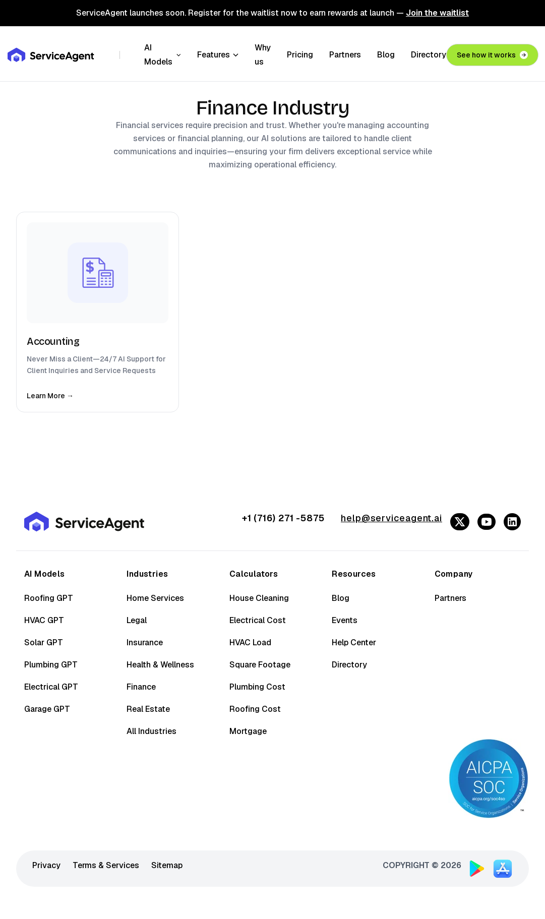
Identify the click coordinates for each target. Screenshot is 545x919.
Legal (137, 620)
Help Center (354, 642)
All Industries (151, 731)
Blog (386, 52)
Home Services (155, 598)
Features (217, 52)
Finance (141, 687)
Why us (263, 52)
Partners (345, 52)
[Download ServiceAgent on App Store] (503, 867)
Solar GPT (43, 642)
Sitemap (167, 865)
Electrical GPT (51, 687)
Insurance (145, 642)
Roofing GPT (48, 598)
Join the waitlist (437, 13)
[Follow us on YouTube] (486, 522)
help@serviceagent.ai (391, 518)
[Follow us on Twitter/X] (459, 521)
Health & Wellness (160, 664)
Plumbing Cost (257, 687)
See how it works (492, 52)
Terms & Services (106, 865)
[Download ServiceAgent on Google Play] (477, 869)
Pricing (300, 52)
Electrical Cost (257, 620)
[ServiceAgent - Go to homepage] (51, 52)
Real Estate (148, 709)
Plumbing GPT (51, 664)
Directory (428, 52)
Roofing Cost (255, 709)
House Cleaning (259, 598)
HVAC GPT (44, 620)
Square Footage (259, 664)
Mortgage (248, 731)
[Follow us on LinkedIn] (512, 521)
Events (344, 620)
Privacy (46, 865)
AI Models (162, 52)
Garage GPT (47, 709)
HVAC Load (250, 642)
